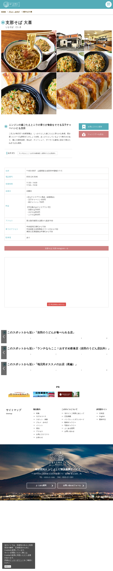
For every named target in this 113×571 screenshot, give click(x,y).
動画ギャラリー (70, 493)
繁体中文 (103, 490)
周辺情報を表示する (56, 302)
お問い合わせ (69, 502)
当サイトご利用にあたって (74, 484)
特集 (37, 484)
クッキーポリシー (17, 560)
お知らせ (38, 508)
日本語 (102, 484)
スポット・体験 (41, 490)
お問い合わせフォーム (72, 556)
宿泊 (37, 499)
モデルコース (40, 487)
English (102, 487)
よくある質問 (69, 499)
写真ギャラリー (70, 496)
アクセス (38, 502)
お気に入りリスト (42, 505)
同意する (7, 566)
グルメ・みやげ (41, 493)
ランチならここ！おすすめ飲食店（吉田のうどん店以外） (37, 153)
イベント (38, 496)
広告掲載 (67, 487)
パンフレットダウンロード (74, 490)
